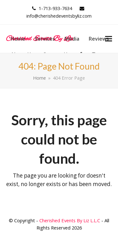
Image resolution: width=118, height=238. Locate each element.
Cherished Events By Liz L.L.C (69, 220)
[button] (108, 39)
